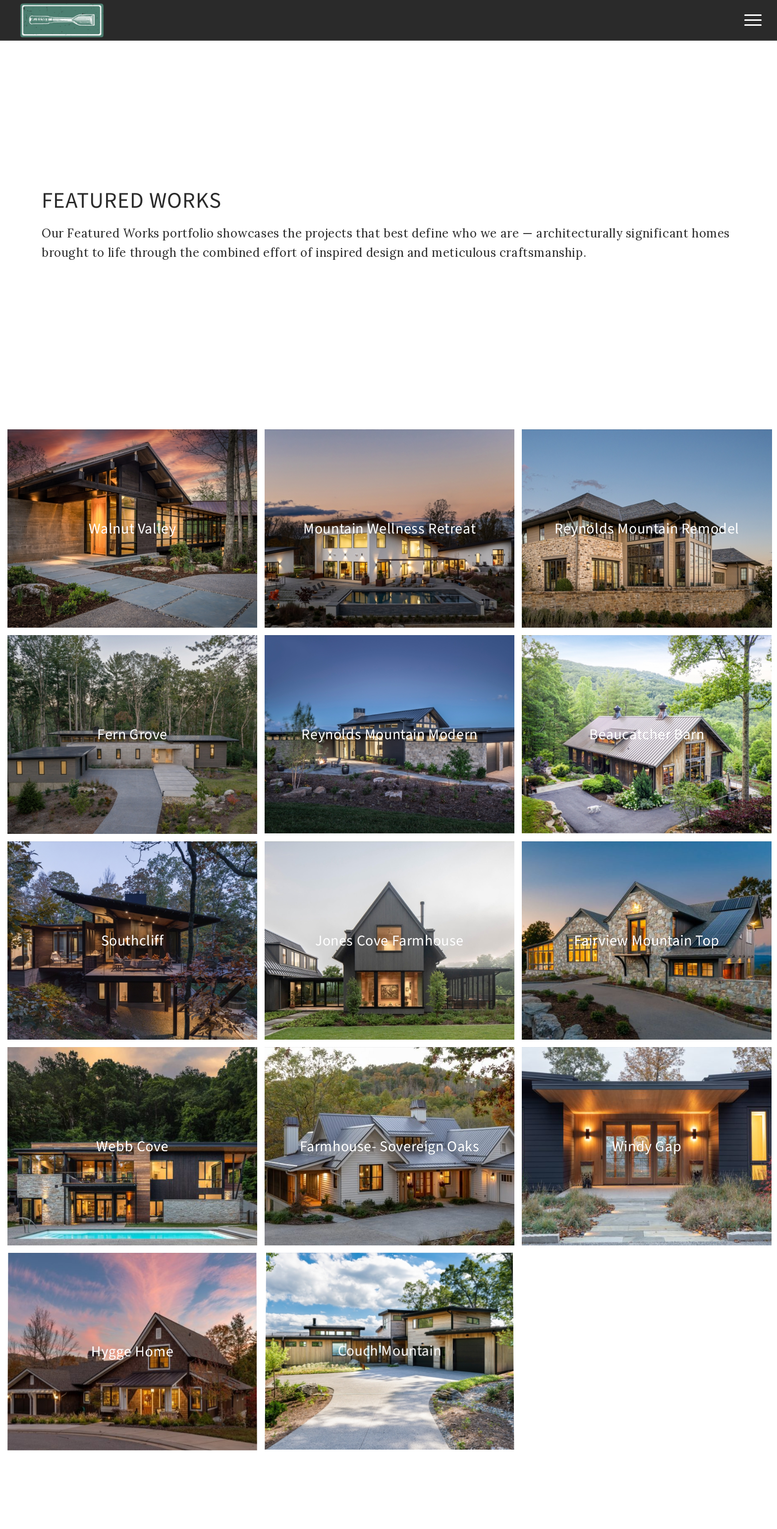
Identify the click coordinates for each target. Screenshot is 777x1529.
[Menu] (750, 20)
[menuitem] (750, 20)
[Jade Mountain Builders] (62, 20)
